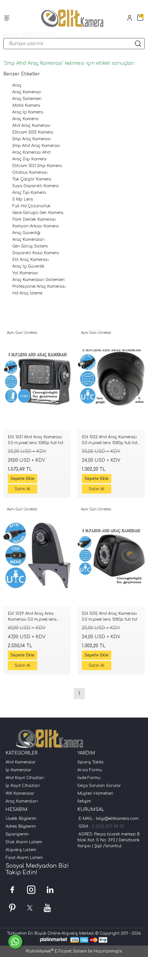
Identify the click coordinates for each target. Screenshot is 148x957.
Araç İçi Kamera (27, 112)
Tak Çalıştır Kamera (31, 179)
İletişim (84, 801)
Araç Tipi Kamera (29, 193)
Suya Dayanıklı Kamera (35, 186)
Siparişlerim (17, 834)
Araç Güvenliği (26, 233)
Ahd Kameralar (21, 762)
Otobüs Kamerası (30, 172)
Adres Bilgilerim (21, 826)
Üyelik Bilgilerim (21, 818)
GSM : (85, 826)
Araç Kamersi (25, 119)
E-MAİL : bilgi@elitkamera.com (108, 818)
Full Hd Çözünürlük (31, 206)
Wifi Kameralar (20, 793)
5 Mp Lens (22, 199)
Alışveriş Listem (21, 850)
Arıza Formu (89, 770)
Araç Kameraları (28, 239)
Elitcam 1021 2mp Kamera (37, 166)
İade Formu (88, 778)
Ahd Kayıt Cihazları (25, 778)
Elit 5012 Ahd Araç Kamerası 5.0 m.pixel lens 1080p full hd (109, 616)
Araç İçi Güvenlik (28, 266)
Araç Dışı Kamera (29, 159)
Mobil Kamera (26, 105)
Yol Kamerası (25, 273)
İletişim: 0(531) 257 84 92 (29, 34)
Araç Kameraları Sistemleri (38, 280)
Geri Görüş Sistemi (30, 246)
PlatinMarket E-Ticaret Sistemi (56, 951)
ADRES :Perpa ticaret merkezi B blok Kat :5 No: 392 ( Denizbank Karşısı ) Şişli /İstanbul (108, 840)
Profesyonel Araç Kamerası (39, 286)
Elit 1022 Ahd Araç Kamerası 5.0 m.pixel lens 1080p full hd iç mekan (109, 441)
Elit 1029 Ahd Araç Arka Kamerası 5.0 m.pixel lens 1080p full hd (32, 617)
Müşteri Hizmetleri (95, 793)
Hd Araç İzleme (27, 293)
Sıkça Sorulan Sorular (99, 786)
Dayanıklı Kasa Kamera (35, 253)
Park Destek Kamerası (34, 219)
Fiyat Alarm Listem (24, 858)
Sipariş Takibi (90, 762)
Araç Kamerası (26, 92)
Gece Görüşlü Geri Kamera (37, 213)
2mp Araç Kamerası (31, 139)
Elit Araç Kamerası (30, 260)
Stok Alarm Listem (24, 842)
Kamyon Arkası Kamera (35, 226)
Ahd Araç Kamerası (31, 125)
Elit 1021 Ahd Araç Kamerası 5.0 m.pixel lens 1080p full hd (35, 440)
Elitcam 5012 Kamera (32, 132)
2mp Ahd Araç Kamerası (36, 146)
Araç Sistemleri (26, 99)
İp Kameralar (18, 770)
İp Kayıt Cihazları (23, 786)
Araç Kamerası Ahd (31, 152)
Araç (16, 85)
